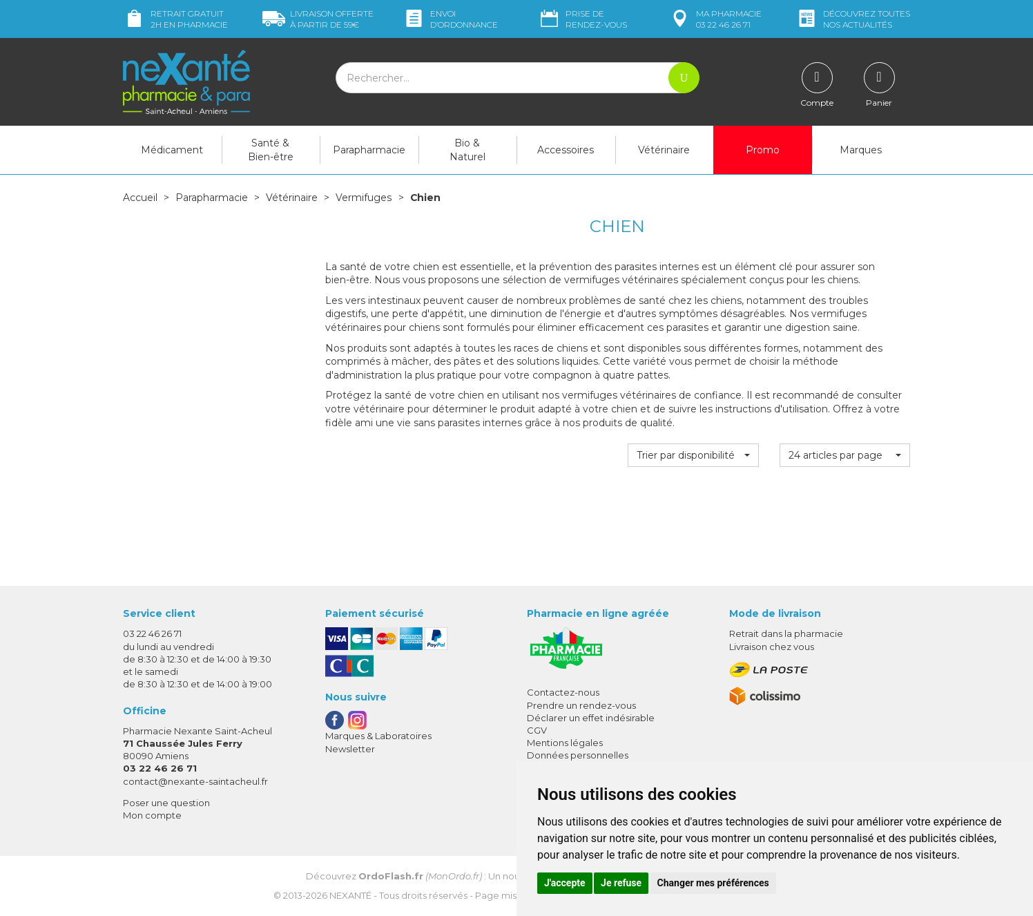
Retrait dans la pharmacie (786, 633)
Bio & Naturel (467, 150)
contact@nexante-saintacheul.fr (195, 781)
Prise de (582, 19)
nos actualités (852, 19)
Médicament (172, 150)
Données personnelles (577, 755)
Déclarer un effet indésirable (591, 717)
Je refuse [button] (621, 882)
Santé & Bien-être (270, 150)
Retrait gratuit (175, 19)
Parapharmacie (369, 150)
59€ (318, 19)
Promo (763, 150)
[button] (693, 454)
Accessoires (565, 150)
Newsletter (350, 748)
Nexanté (350, 895)
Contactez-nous (563, 692)
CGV (537, 730)
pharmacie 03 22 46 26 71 (715, 19)
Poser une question (166, 802)
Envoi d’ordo (450, 19)
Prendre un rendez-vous (581, 705)
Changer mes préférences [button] (713, 882)
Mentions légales (565, 742)
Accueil (140, 197)
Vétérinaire (664, 150)
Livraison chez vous (771, 646)
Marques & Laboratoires (378, 735)
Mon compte (152, 815)
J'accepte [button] (565, 882)
